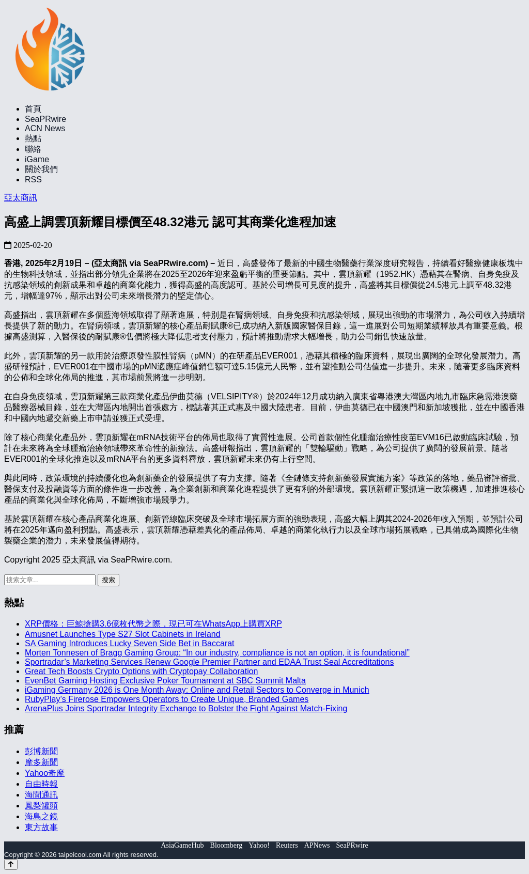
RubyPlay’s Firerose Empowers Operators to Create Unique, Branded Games (166, 699)
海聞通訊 (41, 794)
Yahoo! (259, 845)
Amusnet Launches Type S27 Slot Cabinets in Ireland (123, 634)
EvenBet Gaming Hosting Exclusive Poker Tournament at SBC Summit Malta (165, 680)
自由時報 (41, 783)
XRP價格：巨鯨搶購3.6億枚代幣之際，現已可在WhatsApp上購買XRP (153, 623)
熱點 (33, 138)
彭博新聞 (41, 751)
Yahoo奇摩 (45, 773)
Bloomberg (226, 845)
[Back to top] (11, 864)
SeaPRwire (45, 119)
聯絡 (33, 149)
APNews (317, 845)
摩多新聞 (41, 762)
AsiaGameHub (182, 845)
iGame (37, 159)
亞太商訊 (20, 197)
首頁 (33, 108)
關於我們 (41, 169)
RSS (33, 179)
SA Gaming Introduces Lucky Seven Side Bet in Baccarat (130, 643)
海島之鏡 (41, 816)
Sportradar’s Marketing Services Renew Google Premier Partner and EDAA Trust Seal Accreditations (209, 662)
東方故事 (41, 827)
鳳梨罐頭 (41, 805)
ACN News (45, 128)
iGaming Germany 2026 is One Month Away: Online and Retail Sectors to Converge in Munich (197, 689)
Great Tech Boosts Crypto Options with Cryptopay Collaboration (141, 671)
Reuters (287, 845)
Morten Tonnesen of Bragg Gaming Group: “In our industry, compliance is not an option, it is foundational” (217, 652)
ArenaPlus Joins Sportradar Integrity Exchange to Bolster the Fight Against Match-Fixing (186, 708)
